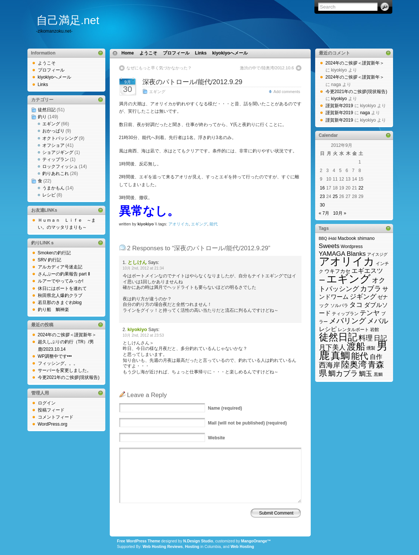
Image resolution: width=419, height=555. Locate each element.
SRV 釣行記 (50, 259)
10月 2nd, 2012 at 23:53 (143, 335)
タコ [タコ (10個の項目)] (356, 304)
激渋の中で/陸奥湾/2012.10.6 (267, 68)
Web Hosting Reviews (163, 547)
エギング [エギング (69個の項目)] (348, 278)
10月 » (339, 213)
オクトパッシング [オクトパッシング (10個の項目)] (352, 284)
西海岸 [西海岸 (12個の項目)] (329, 365)
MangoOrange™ (256, 541)
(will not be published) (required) (247, 423)
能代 (214, 224)
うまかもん (53, 188)
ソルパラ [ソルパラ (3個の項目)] (339, 305)
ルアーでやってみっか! (60, 281)
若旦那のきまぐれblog (60, 302)
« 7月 (324, 213)
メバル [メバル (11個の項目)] (377, 321)
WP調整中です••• (55, 356)
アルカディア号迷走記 (60, 267)
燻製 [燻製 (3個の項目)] (370, 348)
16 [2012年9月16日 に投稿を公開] (322, 188)
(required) (225, 408)
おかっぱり (53, 130)
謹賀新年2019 (339, 105)
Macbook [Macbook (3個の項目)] (347, 238)
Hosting (192, 547)
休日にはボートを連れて (62, 288)
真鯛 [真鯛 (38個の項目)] (340, 355)
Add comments (286, 91)
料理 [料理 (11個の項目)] (366, 338)
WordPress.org (52, 424)
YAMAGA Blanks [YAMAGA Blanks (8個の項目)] (342, 253)
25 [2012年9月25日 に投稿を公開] (335, 196)
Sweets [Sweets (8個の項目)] (329, 246)
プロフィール (51, 70)
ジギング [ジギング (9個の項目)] (363, 296)
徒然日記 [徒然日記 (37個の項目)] (338, 337)
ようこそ (47, 63)
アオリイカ (178, 224)
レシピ (49, 195)
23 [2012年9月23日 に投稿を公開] (322, 196)
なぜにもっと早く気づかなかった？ (159, 68)
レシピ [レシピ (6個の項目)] (328, 329)
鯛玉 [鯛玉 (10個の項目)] (365, 373)
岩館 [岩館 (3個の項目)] (374, 329)
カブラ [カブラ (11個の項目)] (370, 289)
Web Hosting (242, 547)
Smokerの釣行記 (54, 252)
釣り (42, 116)
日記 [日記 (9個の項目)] (380, 338)
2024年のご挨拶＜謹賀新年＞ (67, 334)
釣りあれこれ (55, 173)
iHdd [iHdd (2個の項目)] (332, 238)
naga (365, 112)
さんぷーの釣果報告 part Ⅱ (64, 274)
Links (43, 84)
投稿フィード (51, 410)
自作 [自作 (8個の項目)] (376, 356)
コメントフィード (55, 417)
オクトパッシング (60, 138)
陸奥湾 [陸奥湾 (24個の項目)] (354, 364)
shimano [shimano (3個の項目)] (366, 238)
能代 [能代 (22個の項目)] (359, 356)
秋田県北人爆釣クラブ (60, 295)
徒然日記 (47, 109)
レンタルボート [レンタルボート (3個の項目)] (353, 329)
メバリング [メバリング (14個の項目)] (347, 321)
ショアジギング (57, 152)
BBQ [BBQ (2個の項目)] (323, 238)
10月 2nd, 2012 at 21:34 (143, 268)
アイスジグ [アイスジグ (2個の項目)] (377, 254)
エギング (51, 123)
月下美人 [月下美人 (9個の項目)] (332, 347)
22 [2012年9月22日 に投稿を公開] (361, 188)
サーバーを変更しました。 (64, 370)
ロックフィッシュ (60, 166)
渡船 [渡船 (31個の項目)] (356, 346)
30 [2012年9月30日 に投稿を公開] (322, 205)
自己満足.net (67, 20)
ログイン (47, 403)
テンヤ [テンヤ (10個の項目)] (370, 313)
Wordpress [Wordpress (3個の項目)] (352, 246)
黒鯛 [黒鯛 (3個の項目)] (378, 374)
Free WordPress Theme (138, 541)
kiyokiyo (339, 98)
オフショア (53, 145)
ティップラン (55, 159)
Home (128, 53)
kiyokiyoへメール (55, 77)
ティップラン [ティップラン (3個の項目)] (345, 313)
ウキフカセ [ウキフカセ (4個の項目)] (337, 271)
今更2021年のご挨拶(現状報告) (69, 377)
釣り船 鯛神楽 (53, 309)
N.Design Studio (198, 541)
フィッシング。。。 (58, 363)
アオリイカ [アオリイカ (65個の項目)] (347, 261)
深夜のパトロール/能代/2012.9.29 (192, 82)
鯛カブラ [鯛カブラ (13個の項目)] (343, 373)
